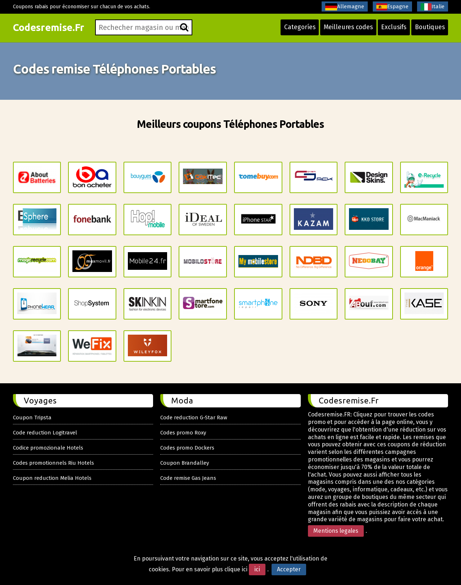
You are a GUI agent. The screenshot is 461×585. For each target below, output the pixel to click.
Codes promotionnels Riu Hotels (53, 463)
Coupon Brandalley (184, 463)
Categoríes (295, 30)
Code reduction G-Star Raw (193, 417)
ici (257, 569)
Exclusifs (392, 30)
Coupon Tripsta (32, 417)
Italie (432, 6)
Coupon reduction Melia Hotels (52, 478)
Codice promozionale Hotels (48, 448)
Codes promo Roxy (183, 432)
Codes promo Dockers (187, 448)
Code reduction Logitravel (45, 432)
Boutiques (429, 30)
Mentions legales (335, 530)
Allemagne (344, 6)
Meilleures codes (345, 30)
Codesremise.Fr (50, 29)
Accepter (289, 569)
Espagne (392, 6)
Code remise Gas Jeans (188, 478)
